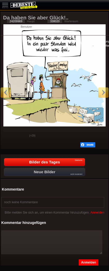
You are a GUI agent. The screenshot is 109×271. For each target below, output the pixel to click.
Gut (8, 136)
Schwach (21, 136)
